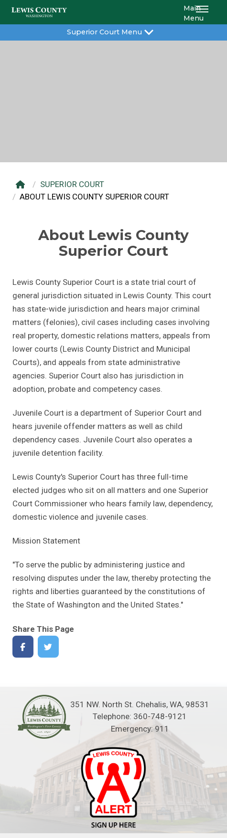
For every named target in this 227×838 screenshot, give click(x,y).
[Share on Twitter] (48, 647)
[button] (203, 12)
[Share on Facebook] (23, 647)
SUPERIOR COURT (72, 184)
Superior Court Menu (113, 31)
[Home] (22, 184)
